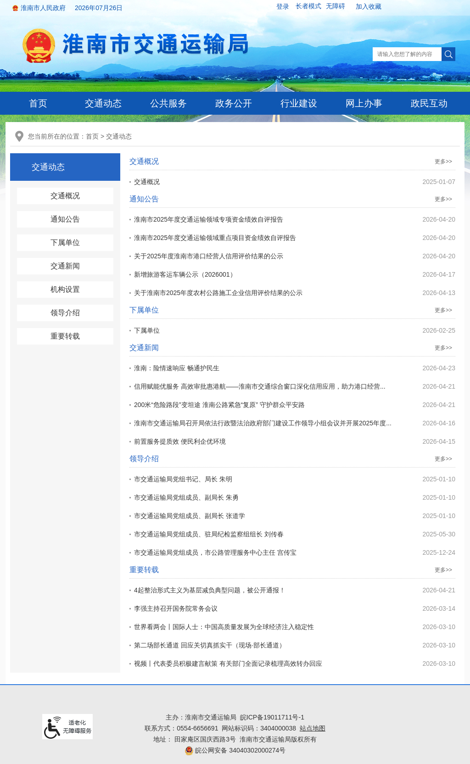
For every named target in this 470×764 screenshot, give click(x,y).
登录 (282, 6)
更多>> (443, 161)
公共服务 (168, 103)
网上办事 (364, 103)
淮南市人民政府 (43, 7)
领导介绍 (65, 313)
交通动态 (103, 103)
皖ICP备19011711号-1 (272, 717)
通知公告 (65, 219)
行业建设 (298, 103)
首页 (38, 103)
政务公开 (233, 103)
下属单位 (65, 242)
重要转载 (65, 336)
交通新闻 (65, 266)
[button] (308, 6)
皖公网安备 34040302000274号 (235, 750)
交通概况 (65, 196)
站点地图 (312, 728)
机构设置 (65, 289)
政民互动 (429, 103)
